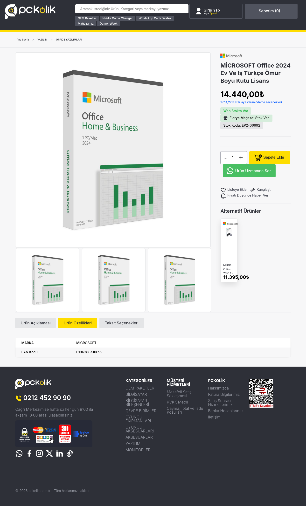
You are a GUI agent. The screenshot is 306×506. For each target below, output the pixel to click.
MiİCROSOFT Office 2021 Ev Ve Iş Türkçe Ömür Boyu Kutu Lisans (229, 274)
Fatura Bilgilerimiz (224, 394)
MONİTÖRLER (138, 449)
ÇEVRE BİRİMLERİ (141, 410)
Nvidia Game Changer (119, 18)
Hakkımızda (218, 387)
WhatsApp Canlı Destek (157, 18)
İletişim (214, 416)
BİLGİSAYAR (136, 394)
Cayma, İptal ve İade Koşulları (185, 410)
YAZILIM (45, 39)
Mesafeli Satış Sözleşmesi (179, 393)
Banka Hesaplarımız (225, 410)
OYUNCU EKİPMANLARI (138, 418)
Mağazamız (88, 23)
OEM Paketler (89, 18)
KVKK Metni (177, 401)
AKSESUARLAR (139, 437)
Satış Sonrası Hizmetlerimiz (220, 402)
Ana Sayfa (24, 39)
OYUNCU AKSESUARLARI (139, 428)
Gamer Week (110, 23)
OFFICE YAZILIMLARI (74, 39)
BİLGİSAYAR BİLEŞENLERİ (137, 402)
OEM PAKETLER (139, 387)
